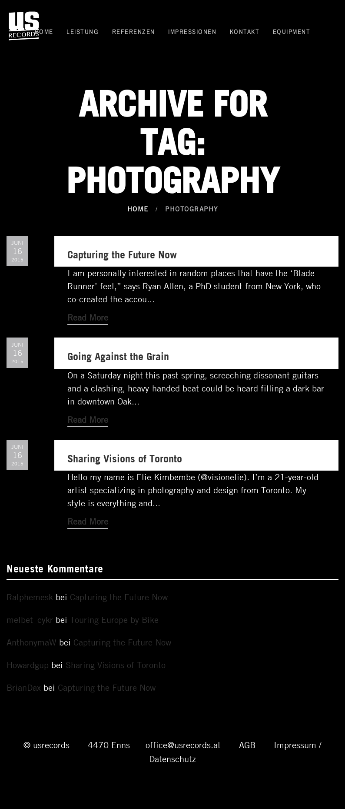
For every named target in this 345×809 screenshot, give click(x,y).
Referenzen (133, 31)
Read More (87, 317)
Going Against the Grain (118, 356)
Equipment (292, 31)
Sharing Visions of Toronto (124, 458)
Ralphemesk (30, 597)
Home (44, 31)
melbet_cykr (30, 619)
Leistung (82, 31)
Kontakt (245, 31)
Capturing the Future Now (122, 254)
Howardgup (28, 664)
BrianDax (24, 687)
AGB (247, 744)
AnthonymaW (31, 642)
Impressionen (192, 31)
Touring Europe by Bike (114, 619)
